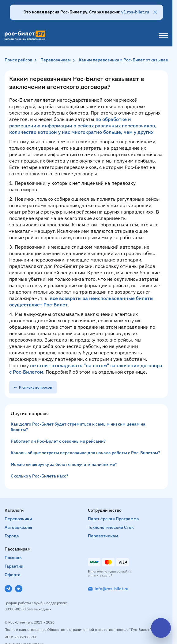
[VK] (18, 588)
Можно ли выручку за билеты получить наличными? (64, 464)
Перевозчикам (55, 60)
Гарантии (14, 566)
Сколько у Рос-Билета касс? (39, 476)
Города (12, 536)
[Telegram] (8, 588)
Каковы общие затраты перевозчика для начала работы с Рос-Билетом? (85, 453)
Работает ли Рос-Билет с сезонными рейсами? (58, 441)
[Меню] (163, 35)
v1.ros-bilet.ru (135, 12)
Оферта (13, 574)
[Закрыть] (155, 12)
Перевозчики (18, 518)
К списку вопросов (33, 387)
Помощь (13, 557)
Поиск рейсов (18, 60)
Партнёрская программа (113, 518)
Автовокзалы (18, 527)
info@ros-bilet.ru (111, 588)
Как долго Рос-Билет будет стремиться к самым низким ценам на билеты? (78, 426)
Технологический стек (111, 527)
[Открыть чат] (161, 628)
